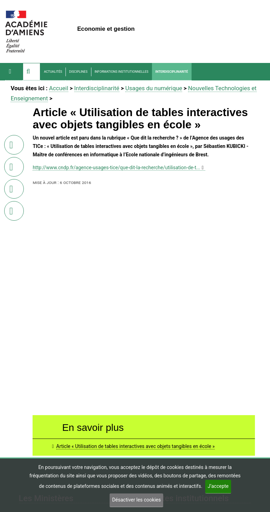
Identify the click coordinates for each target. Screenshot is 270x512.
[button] (31, 71)
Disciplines (78, 71)
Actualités (53, 71)
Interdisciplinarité (171, 71)
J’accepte (218, 486)
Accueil (58, 88)
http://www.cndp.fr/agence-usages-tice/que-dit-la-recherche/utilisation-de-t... (116, 167)
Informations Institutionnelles (121, 71)
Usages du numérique (153, 88)
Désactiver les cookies (136, 500)
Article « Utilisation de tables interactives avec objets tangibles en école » (135, 446)
